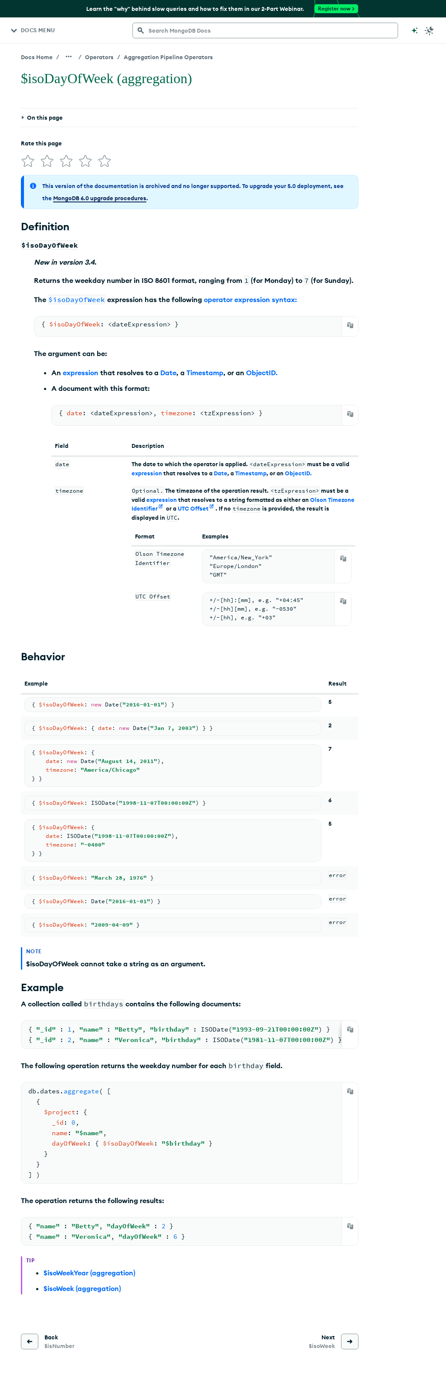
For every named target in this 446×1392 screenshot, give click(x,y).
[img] (28, 161)
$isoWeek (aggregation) (82, 1288)
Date (168, 372)
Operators (99, 57)
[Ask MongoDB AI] (415, 30)
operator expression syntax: (250, 299)
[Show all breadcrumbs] (69, 56)
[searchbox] (265, 30)
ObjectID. (261, 372)
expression (80, 372)
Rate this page (41, 143)
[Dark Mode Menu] (429, 30)
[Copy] (350, 325)
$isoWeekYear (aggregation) (89, 1272)
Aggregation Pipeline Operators (168, 57)
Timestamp (204, 372)
